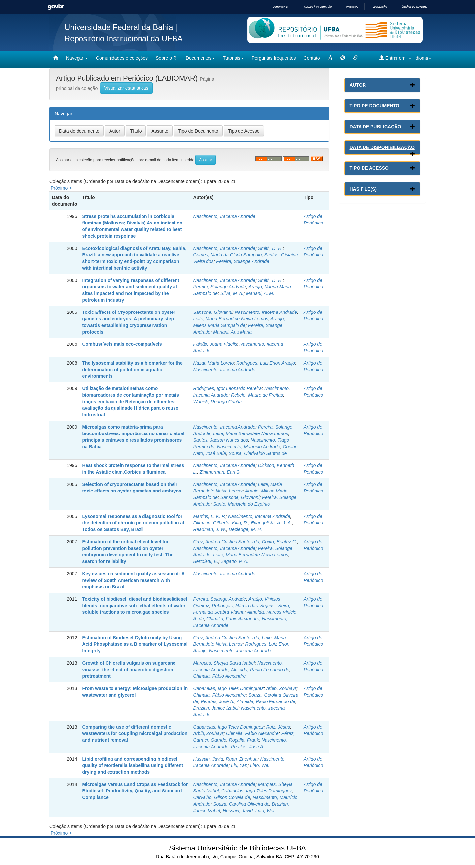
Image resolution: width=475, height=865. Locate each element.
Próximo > (61, 188)
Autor (358, 85)
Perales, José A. (217, 701)
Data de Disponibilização (382, 147)
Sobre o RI (167, 58)
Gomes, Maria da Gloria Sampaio (227, 254)
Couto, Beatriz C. (279, 541)
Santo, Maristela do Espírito (241, 504)
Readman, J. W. (209, 529)
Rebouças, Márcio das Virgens (243, 605)
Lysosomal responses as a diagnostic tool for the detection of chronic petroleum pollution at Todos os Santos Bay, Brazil (133, 523)
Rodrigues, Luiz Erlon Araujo (265, 363)
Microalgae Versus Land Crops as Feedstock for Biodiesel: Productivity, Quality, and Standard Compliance (135, 791)
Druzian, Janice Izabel (215, 708)
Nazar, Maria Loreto (213, 363)
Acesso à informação (318, 6)
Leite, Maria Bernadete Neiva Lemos (230, 318)
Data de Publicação (375, 126)
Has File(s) (363, 189)
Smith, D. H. (270, 248)
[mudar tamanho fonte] (330, 58)
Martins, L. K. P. (209, 516)
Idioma (422, 58)
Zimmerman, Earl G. (220, 472)
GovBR (56, 7)
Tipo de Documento (374, 105)
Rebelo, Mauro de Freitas (257, 395)
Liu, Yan (239, 765)
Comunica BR (281, 6)
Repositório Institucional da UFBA (123, 38)
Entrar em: (395, 58)
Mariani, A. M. (260, 293)
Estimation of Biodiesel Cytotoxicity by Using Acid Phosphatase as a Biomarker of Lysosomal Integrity (134, 644)
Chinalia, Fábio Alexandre (232, 618)
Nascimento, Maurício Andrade (248, 446)
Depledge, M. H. (245, 529)
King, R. (240, 522)
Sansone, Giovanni (212, 312)
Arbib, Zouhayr (281, 688)
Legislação (380, 6)
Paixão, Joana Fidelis (215, 344)
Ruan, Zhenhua (242, 758)
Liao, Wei (259, 765)
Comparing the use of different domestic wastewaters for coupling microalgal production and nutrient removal (134, 733)
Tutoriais (233, 58)
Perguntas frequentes (274, 58)
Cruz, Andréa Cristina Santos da (226, 637)
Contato (312, 58)
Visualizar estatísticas (126, 88)
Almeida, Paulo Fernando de (260, 669)
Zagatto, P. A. (234, 561)
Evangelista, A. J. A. (271, 522)
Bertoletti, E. (205, 561)
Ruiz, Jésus (278, 727)
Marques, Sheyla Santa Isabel (224, 663)
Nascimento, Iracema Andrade (224, 216)
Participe (352, 6)
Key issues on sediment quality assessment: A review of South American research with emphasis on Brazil (133, 580)
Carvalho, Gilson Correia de (221, 797)
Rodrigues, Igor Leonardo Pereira (227, 388)
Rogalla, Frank (244, 740)
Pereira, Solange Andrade (242, 261)
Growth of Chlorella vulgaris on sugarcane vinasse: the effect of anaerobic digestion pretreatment (128, 669)
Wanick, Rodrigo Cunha (217, 401)
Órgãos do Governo (414, 6)
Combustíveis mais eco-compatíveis (122, 344)
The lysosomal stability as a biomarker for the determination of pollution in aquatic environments (132, 369)
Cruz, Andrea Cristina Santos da (226, 541)
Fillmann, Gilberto (211, 522)
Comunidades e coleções (122, 58)
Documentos (200, 58)
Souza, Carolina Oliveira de (241, 804)
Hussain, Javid (208, 758)
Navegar (77, 58)
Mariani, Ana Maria (232, 332)
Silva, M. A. (231, 293)
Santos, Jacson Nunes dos (220, 440)
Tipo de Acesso (369, 168)
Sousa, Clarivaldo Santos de (258, 453)
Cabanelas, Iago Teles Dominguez (228, 688)
